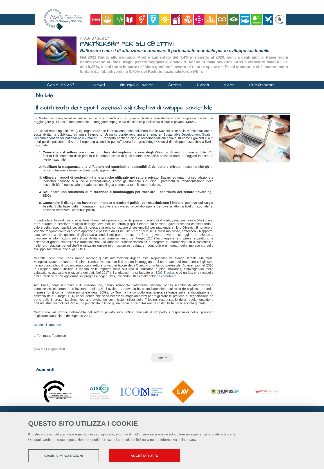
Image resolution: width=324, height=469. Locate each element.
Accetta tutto (145, 456)
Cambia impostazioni (63, 456)
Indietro (162, 358)
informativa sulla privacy (178, 440)
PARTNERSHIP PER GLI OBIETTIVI (126, 44)
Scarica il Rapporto (47, 325)
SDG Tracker (164, 272)
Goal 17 (103, 38)
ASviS (89, 38)
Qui (30, 440)
